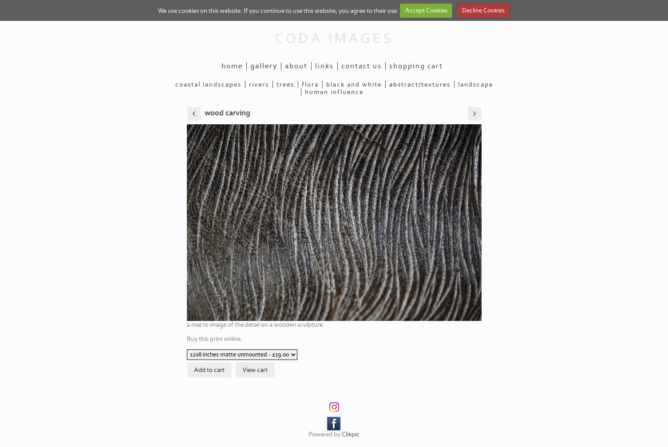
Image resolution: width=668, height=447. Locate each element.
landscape (475, 84)
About (296, 66)
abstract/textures (420, 84)
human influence (334, 92)
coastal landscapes (208, 84)
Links (324, 66)
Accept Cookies (426, 10)
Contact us (361, 66)
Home (232, 66)
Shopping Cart (416, 66)
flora (310, 84)
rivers (259, 84)
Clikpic (351, 434)
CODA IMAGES (334, 38)
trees (285, 84)
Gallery (263, 66)
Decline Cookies (483, 10)
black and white (354, 84)
